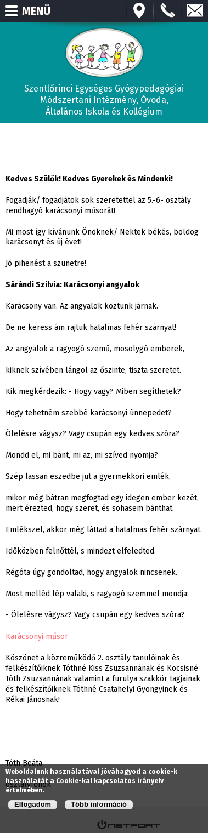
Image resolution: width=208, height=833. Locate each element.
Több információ (99, 804)
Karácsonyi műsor (36, 636)
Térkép (140, 11)
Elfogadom (32, 804)
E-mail (195, 11)
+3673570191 (167, 11)
